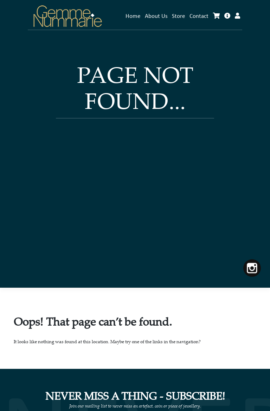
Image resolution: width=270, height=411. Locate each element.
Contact (198, 16)
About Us (156, 16)
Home (133, 16)
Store (178, 16)
